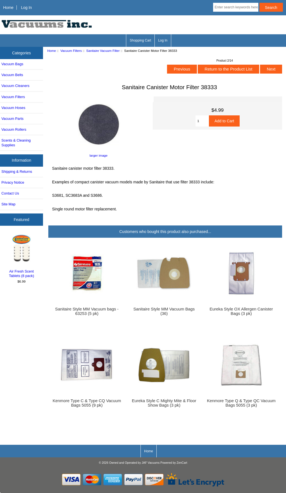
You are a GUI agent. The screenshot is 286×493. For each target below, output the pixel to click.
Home (8, 7)
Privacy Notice (12, 182)
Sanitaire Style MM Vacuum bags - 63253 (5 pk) (86, 311)
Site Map (8, 204)
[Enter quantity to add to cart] (202, 121)
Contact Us (10, 193)
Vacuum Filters (71, 50)
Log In (26, 7)
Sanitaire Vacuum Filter (103, 50)
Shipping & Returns (16, 171)
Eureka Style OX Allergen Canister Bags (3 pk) (241, 311)
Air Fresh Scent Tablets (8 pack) (21, 255)
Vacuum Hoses (13, 108)
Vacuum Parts (12, 118)
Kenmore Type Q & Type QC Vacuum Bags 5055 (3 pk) (241, 403)
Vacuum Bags (12, 64)
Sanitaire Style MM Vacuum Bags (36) (164, 311)
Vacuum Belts (12, 75)
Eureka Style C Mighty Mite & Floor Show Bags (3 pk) (164, 403)
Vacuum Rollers (13, 129)
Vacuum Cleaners (15, 86)
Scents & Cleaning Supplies (16, 142)
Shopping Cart (140, 40)
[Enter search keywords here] (235, 7)
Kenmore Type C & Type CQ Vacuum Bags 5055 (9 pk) (87, 403)
